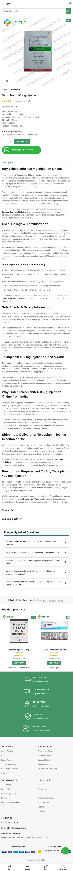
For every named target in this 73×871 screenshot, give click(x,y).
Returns (41, 807)
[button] (36, 542)
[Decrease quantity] (3, 141)
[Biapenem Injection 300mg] (19, 631)
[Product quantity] (7, 141)
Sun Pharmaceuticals (9, 769)
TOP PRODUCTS (45, 747)
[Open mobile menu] (6, 3)
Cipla (57, 668)
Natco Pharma (7, 760)
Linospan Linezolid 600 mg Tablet (54, 650)
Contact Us (42, 789)
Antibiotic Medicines (13, 298)
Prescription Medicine (32, 499)
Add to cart (22, 142)
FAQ (40, 793)
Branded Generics (45, 755)
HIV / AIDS (5, 789)
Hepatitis (4, 798)
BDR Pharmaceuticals (22, 668)
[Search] (36, 11)
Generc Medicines (45, 760)
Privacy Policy (43, 802)
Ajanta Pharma (7, 751)
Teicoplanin (19, 114)
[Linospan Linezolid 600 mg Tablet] (54, 631)
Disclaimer (42, 811)
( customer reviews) (21, 101)
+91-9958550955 (14, 822)
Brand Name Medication (47, 769)
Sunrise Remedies (8, 764)
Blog (40, 785)
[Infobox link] (36, 679)
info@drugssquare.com (16, 828)
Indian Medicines (45, 764)
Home (4, 90)
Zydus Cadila (6, 773)
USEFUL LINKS (44, 780)
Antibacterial (14, 90)
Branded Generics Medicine (14, 212)
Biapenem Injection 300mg (19, 650)
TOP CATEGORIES (9, 780)
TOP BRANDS (7, 747)
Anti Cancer (6, 785)
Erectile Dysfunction (9, 793)
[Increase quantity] (10, 141)
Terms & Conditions (46, 798)
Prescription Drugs (45, 751)
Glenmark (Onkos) (56, 601)
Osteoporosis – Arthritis (10, 802)
